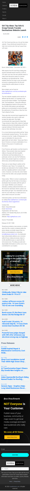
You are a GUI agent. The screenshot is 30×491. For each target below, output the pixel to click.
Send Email (8, 209)
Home (4, 2)
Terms (10, 481)
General (4, 5)
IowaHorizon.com (15, 486)
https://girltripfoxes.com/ (14, 216)
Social (4, 15)
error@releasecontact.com (9, 234)
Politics (4, 9)
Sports (4, 12)
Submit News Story (15, 272)
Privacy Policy (17, 481)
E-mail (3, 449)
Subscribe (15, 455)
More (3, 18)
